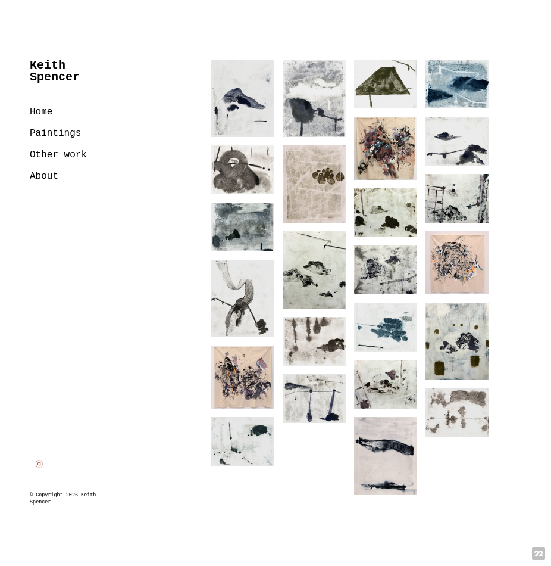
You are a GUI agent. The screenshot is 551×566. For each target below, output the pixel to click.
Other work (58, 155)
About (44, 176)
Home (41, 112)
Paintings (55, 133)
